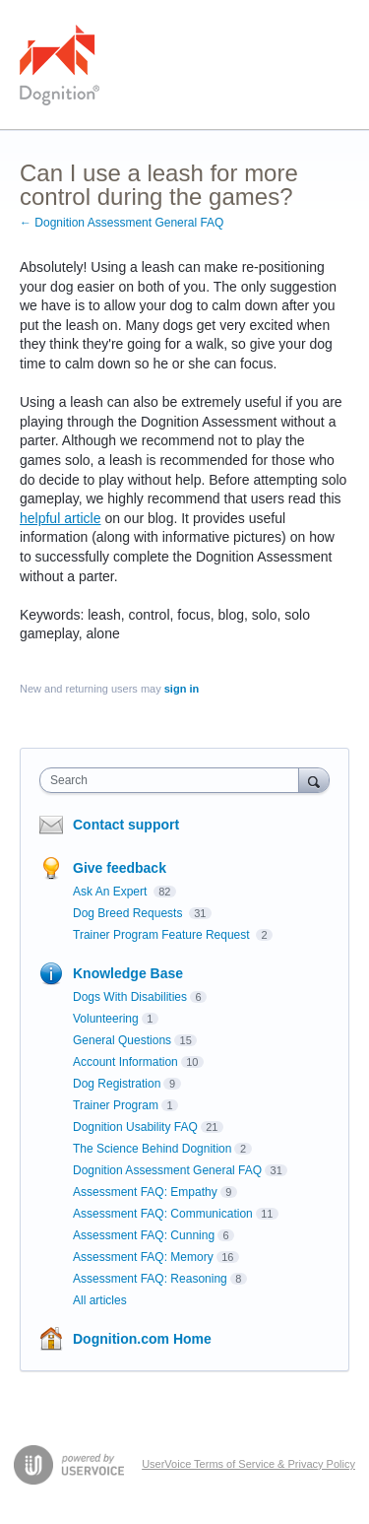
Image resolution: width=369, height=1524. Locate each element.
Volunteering (106, 1019)
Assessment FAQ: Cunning (144, 1235)
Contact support (126, 824)
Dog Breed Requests (129, 913)
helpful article (60, 518)
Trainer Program (115, 1105)
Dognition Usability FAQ (135, 1127)
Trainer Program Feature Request (163, 935)
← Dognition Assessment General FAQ (121, 223)
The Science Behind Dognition (152, 1149)
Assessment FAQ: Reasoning (150, 1279)
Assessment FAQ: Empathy (145, 1192)
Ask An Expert (112, 891)
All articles (100, 1300)
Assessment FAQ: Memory (143, 1257)
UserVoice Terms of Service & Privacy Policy (248, 1464)
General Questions (122, 1040)
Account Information (125, 1062)
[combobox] (173, 780)
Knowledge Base (128, 973)
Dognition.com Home (142, 1339)
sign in (181, 689)
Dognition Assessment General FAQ (167, 1170)
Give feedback (119, 868)
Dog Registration (116, 1084)
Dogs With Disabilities (130, 997)
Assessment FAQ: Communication (163, 1214)
